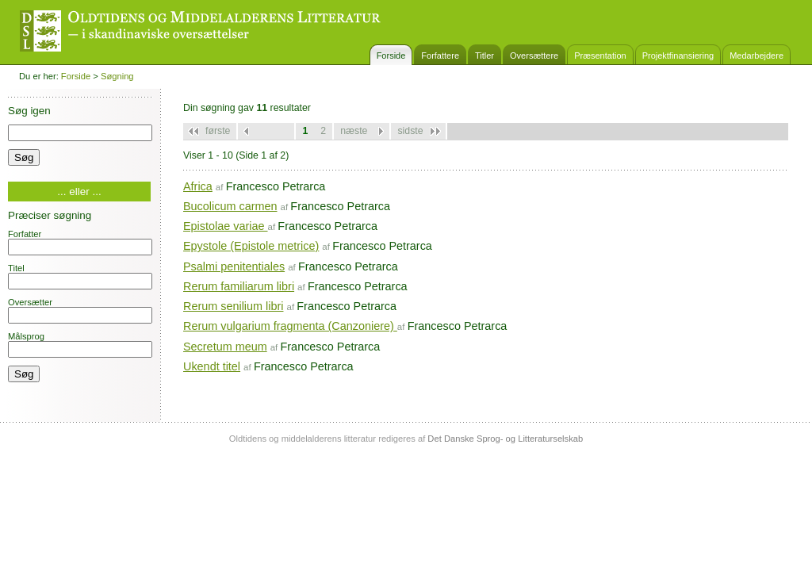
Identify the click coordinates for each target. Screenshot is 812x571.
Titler (484, 55)
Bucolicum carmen (230, 206)
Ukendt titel (211, 366)
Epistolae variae (225, 226)
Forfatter (80, 242)
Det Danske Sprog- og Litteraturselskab (505, 438)
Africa (198, 186)
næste (353, 130)
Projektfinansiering (678, 55)
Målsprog (80, 344)
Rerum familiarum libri (238, 286)
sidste (410, 130)
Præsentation (600, 55)
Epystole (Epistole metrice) (251, 246)
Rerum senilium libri (233, 306)
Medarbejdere (756, 55)
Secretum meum (225, 346)
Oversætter (80, 310)
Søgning (117, 76)
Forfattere (440, 55)
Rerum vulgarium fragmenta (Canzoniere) (290, 326)
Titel (80, 276)
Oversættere (534, 55)
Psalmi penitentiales (234, 266)
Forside (391, 55)
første (217, 130)
